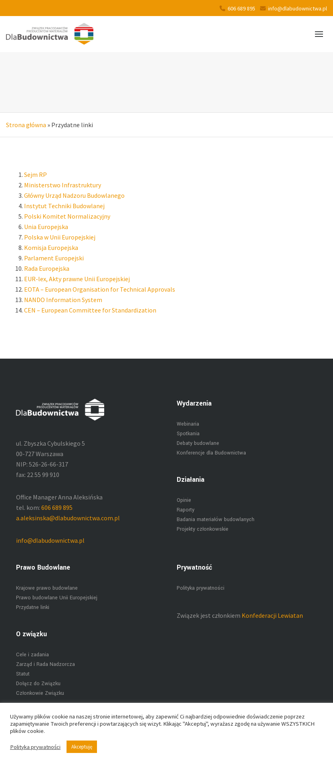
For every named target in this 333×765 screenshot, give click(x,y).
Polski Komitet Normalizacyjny (67, 216)
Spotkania (188, 433)
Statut (23, 674)
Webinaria (188, 424)
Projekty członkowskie (202, 529)
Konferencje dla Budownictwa (211, 453)
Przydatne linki (32, 607)
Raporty (185, 509)
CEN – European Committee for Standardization (90, 310)
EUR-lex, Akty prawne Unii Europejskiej (77, 279)
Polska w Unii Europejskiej (59, 237)
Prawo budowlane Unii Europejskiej (56, 597)
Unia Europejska (46, 227)
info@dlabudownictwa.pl (293, 8)
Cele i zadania (32, 654)
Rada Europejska (46, 268)
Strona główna (26, 125)
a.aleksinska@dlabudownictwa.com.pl (68, 518)
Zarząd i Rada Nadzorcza (45, 664)
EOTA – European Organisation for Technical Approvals (99, 289)
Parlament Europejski (54, 258)
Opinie (184, 500)
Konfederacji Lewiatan (272, 615)
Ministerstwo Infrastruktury (62, 185)
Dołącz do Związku (38, 683)
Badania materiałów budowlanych (215, 519)
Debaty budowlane (198, 443)
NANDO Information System (63, 300)
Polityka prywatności (200, 588)
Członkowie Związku (40, 693)
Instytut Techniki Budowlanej (64, 206)
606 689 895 (237, 8)
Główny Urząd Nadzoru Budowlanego (74, 195)
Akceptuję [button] (81, 746)
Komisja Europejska (51, 248)
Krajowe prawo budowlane (47, 588)
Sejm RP (35, 174)
